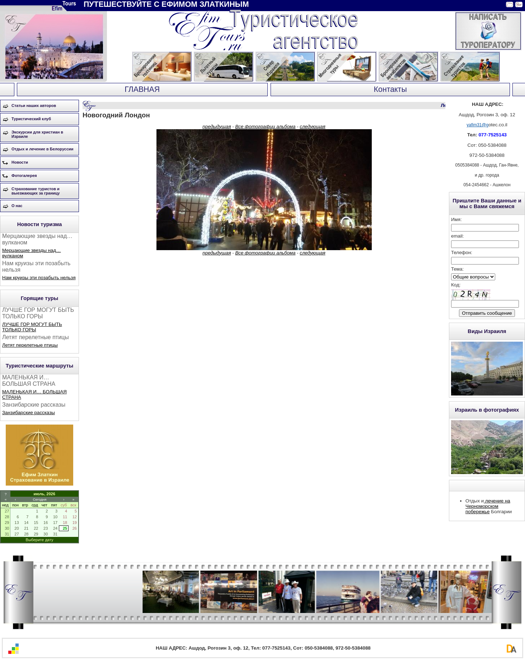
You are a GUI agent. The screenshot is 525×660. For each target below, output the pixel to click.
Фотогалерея (24, 175)
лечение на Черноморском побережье (487, 506)
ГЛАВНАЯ (142, 89)
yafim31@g (477, 124)
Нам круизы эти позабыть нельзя (39, 277)
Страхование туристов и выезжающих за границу (35, 191)
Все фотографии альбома (265, 126)
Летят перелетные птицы (30, 345)
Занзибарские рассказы (28, 412)
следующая (312, 126)
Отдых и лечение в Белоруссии (42, 149)
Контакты (390, 89)
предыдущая (216, 126)
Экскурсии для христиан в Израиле (37, 134)
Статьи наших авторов (33, 105)
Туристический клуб (31, 119)
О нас (17, 205)
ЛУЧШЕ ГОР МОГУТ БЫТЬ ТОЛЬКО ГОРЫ (32, 327)
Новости (19, 162)
